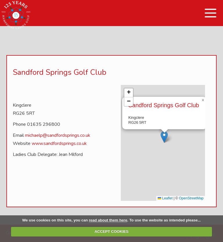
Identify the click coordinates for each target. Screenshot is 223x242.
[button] (164, 137)
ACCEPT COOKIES (111, 231)
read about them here (108, 220)
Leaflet (165, 198)
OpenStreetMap (191, 198)
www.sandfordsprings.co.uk (59, 143)
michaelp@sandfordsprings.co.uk (57, 135)
